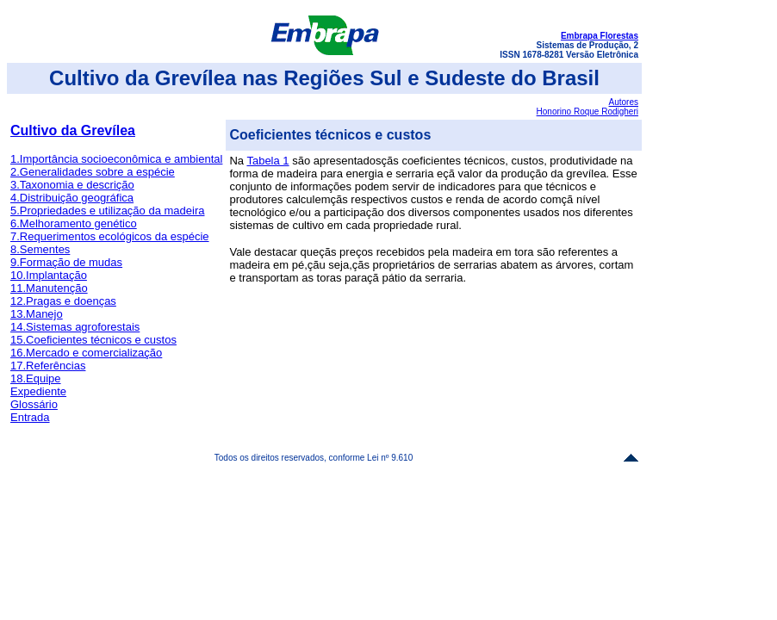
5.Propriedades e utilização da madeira (107, 210)
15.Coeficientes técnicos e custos (93, 339)
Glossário (34, 404)
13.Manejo (36, 313)
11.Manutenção (49, 288)
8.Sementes (40, 249)
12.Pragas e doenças (63, 300)
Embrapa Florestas (599, 35)
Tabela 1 (267, 160)
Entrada (30, 417)
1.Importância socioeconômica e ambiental (116, 158)
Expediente (38, 391)
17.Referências (47, 365)
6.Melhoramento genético (73, 223)
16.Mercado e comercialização (86, 352)
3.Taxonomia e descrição (72, 184)
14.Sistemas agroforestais (75, 326)
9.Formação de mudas (66, 262)
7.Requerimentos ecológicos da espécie (109, 236)
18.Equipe (35, 378)
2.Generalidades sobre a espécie (92, 171)
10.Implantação (48, 275)
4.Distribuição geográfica (72, 197)
